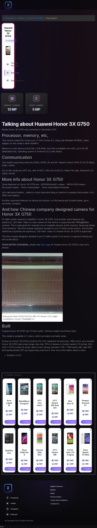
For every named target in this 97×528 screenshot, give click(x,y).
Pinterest (11, 514)
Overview (9, 73)
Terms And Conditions (59, 500)
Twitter (11, 503)
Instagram (12, 509)
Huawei (20, 18)
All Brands (9, 18)
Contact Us (54, 504)
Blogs (52, 493)
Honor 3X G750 (35, 18)
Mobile (53, 490)
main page (45, 244)
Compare (10, 41)
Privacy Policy (55, 497)
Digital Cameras (56, 486)
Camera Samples (9, 64)
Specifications (9, 80)
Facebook (12, 498)
